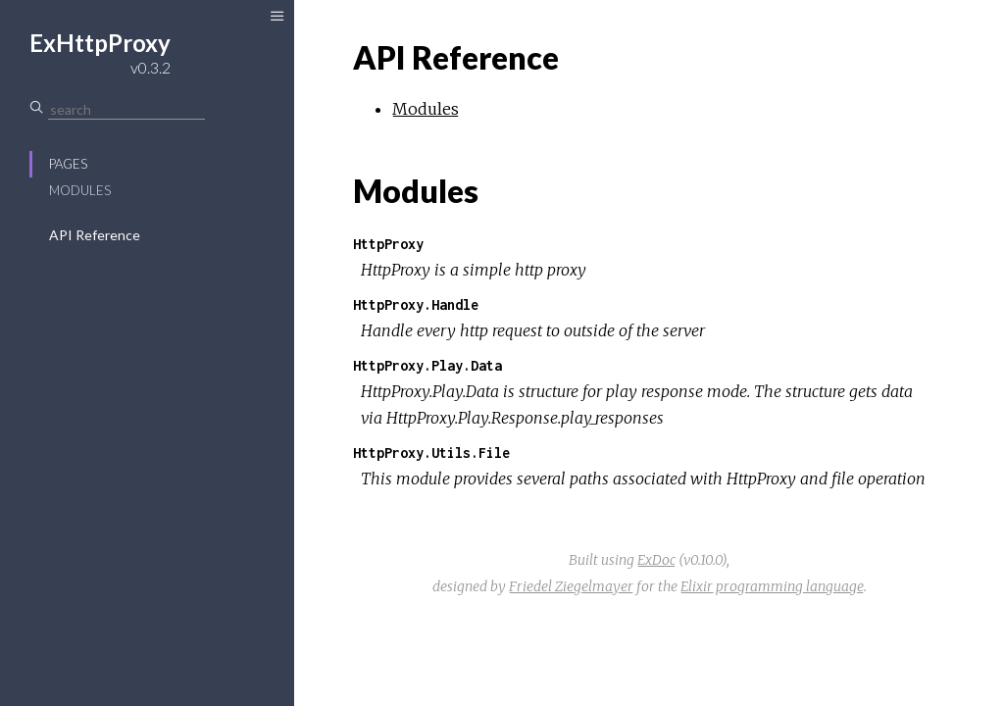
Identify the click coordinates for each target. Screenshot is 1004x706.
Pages (68, 164)
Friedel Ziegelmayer (571, 586)
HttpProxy (388, 243)
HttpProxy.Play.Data (427, 365)
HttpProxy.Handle (415, 304)
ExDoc (656, 560)
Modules (80, 190)
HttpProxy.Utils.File (431, 452)
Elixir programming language (772, 586)
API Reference (94, 235)
